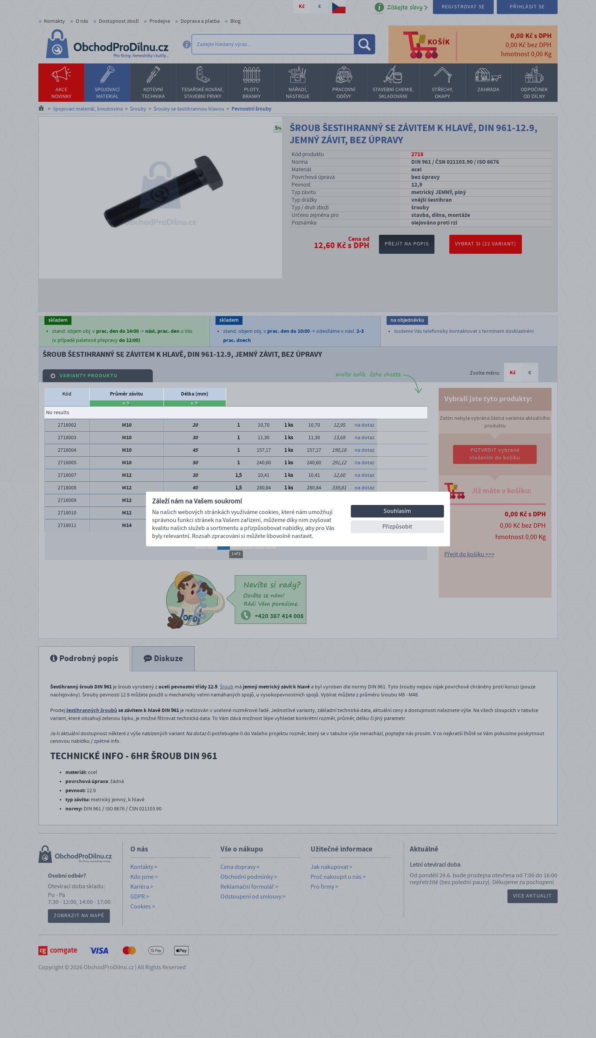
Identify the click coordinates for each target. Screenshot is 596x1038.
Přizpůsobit (397, 526)
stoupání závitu (140, 397)
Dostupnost (313, 394)
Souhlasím (397, 511)
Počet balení (402, 394)
